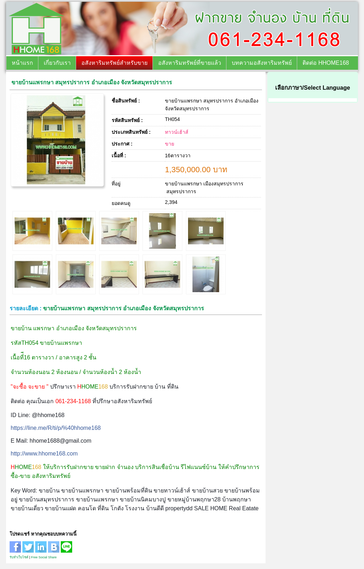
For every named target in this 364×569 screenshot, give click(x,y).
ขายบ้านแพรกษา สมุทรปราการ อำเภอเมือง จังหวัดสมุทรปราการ (91, 82)
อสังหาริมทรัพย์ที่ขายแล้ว (189, 63)
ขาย (169, 144)
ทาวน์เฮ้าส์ (176, 132)
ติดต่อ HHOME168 (326, 63)
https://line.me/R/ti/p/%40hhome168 (56, 428)
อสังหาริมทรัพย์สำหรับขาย (114, 63)
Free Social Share (44, 557)
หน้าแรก (22, 63)
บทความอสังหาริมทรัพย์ (262, 63)
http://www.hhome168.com (44, 454)
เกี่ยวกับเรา (57, 63)
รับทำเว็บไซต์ (19, 557)
